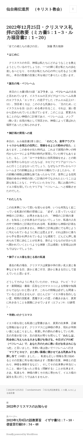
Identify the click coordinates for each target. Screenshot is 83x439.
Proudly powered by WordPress (22, 434)
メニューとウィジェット (73, 12)
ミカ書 (64, 389)
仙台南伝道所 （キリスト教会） (35, 9)
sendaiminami (34, 389)
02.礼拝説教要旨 (52, 389)
